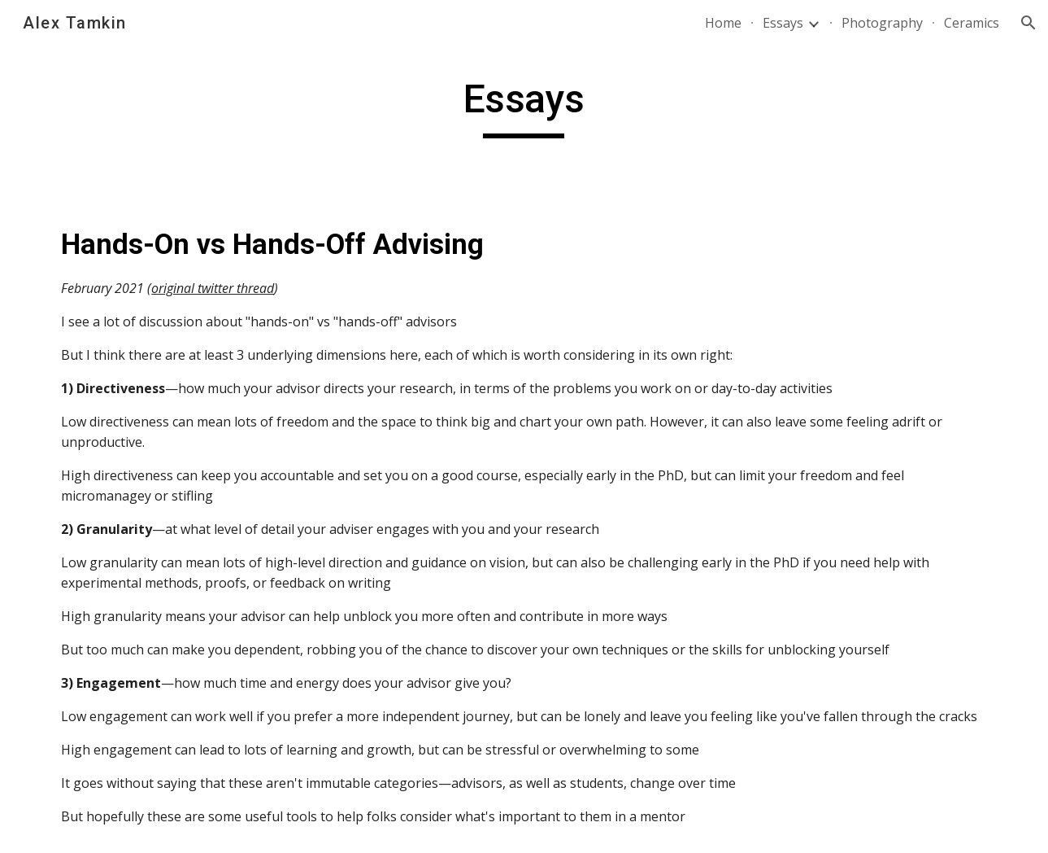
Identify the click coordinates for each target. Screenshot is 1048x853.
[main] (524, 106)
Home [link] (723, 23)
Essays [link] (783, 23)
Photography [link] (882, 23)
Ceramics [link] (971, 23)
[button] (1028, 22)
